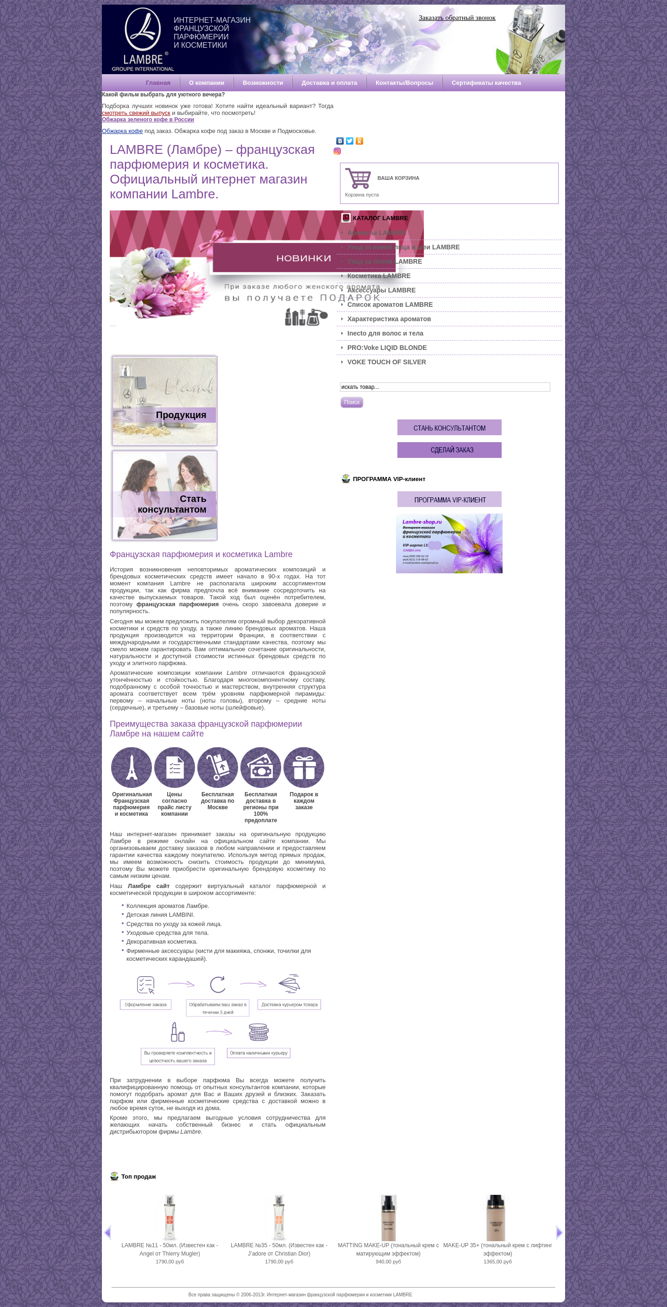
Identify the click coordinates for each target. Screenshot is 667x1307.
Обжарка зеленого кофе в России (148, 119)
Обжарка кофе (122, 130)
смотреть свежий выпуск (136, 112)
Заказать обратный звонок (457, 17)
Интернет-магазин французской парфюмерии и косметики (212, 32)
